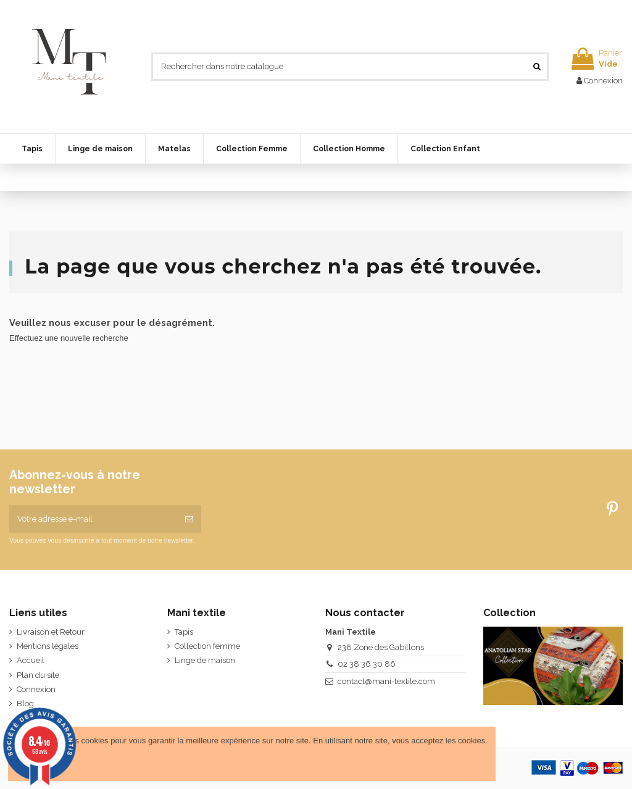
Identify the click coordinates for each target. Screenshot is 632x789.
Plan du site (38, 675)
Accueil (30, 660)
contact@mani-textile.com (386, 681)
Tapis (184, 632)
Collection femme (207, 646)
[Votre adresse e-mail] (93, 519)
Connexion (36, 689)
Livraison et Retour (51, 632)
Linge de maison (205, 660)
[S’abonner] (189, 519)
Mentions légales (47, 646)
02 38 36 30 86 (367, 664)
